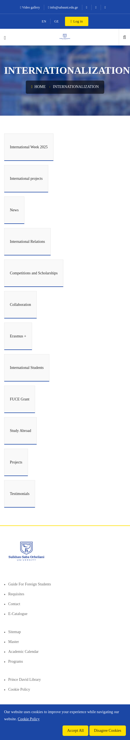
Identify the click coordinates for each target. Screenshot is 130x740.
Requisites (16, 594)
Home (38, 87)
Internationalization (76, 87)
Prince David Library (24, 680)
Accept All (75, 730)
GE (56, 21)
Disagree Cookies (107, 730)
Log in (76, 21)
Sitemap (14, 632)
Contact (14, 604)
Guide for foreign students (29, 584)
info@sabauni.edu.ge (63, 7)
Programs (15, 661)
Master (13, 642)
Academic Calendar (23, 652)
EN (44, 21)
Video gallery (30, 7)
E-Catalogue (17, 614)
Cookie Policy (19, 689)
